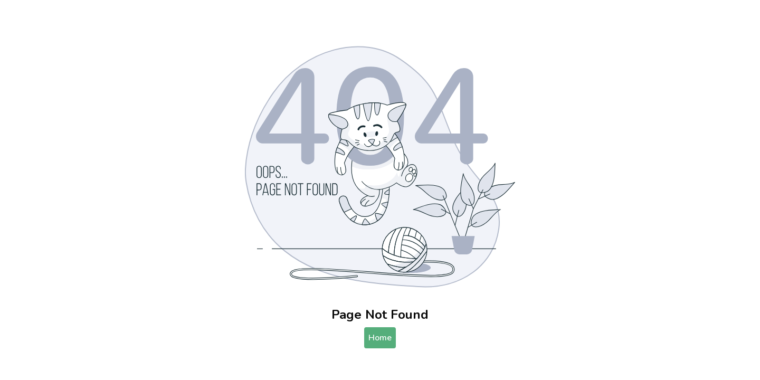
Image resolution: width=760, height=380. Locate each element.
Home (380, 338)
